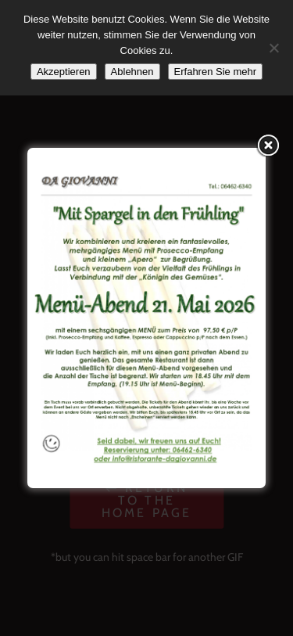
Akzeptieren (64, 71)
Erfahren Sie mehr (215, 71)
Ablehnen (132, 71)
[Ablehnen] (273, 48)
